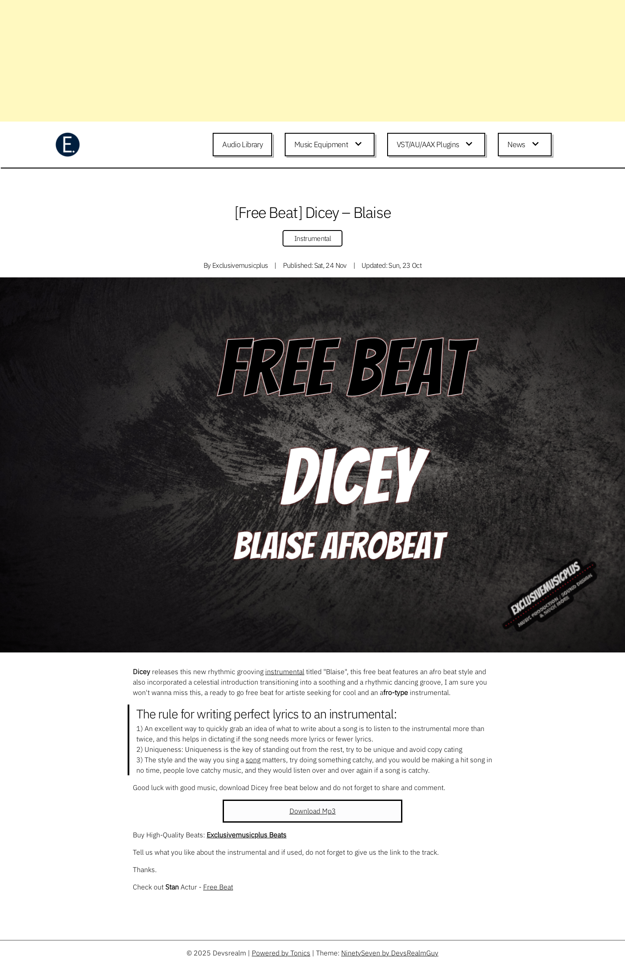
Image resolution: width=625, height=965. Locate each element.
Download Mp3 (312, 811)
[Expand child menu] (360, 144)
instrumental (284, 671)
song (253, 759)
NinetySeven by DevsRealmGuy (389, 953)
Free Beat (218, 887)
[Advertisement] (260, 61)
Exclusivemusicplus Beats (246, 834)
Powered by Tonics (281, 953)
